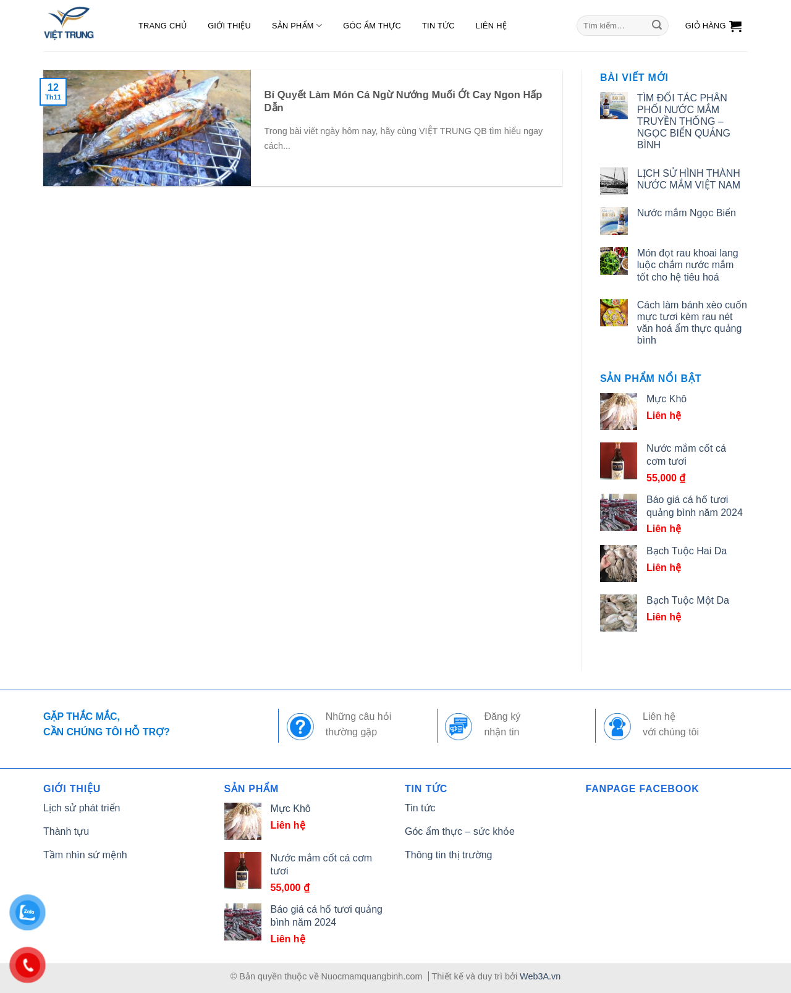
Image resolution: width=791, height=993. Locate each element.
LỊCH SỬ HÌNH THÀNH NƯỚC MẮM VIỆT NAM (688, 179)
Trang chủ (162, 25)
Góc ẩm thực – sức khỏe (460, 831)
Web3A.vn (540, 976)
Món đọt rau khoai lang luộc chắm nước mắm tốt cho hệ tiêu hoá (687, 265)
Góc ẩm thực (372, 25)
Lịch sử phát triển (82, 808)
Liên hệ (491, 25)
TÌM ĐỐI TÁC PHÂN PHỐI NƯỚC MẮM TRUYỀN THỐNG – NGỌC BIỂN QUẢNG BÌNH (683, 122)
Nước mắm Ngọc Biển (686, 213)
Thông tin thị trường (449, 855)
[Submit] (656, 25)
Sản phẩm (297, 26)
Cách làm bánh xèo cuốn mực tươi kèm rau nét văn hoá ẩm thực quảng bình (692, 323)
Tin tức (438, 25)
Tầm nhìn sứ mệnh (85, 855)
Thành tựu (66, 831)
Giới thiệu (229, 25)
